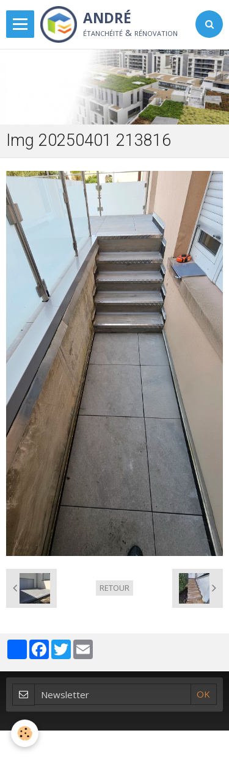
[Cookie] (24, 733)
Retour (114, 587)
